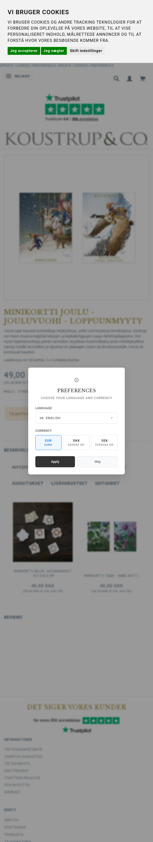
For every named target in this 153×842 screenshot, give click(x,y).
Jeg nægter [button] (53, 51)
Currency (43, 431)
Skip (98, 461)
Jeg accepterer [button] (24, 51)
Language (43, 408)
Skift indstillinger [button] (86, 51)
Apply (55, 461)
